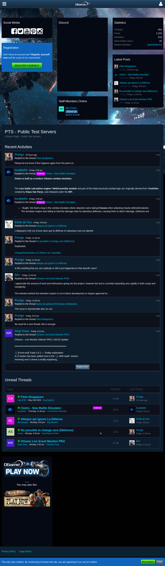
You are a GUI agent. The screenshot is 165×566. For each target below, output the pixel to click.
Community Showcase (57, 411)
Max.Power (71, 108)
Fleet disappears (127, 66)
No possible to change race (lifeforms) (138, 91)
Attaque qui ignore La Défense (134, 82)
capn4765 (22, 400)
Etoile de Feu (125, 86)
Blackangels (23, 422)
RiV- (121, 103)
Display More (82, 367)
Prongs (122, 70)
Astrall (20, 433)
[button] (4, 4)
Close (159, 562)
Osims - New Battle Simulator (134, 74)
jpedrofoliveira (155, 44)
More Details (148, 562)
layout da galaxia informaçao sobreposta (56, 304)
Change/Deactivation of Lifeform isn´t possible (38, 253)
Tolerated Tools (52, 444)
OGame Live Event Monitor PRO (135, 99)
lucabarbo (123, 78)
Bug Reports (48, 400)
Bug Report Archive (50, 433)
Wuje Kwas (22, 331)
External (97, 408)
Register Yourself (27, 65)
